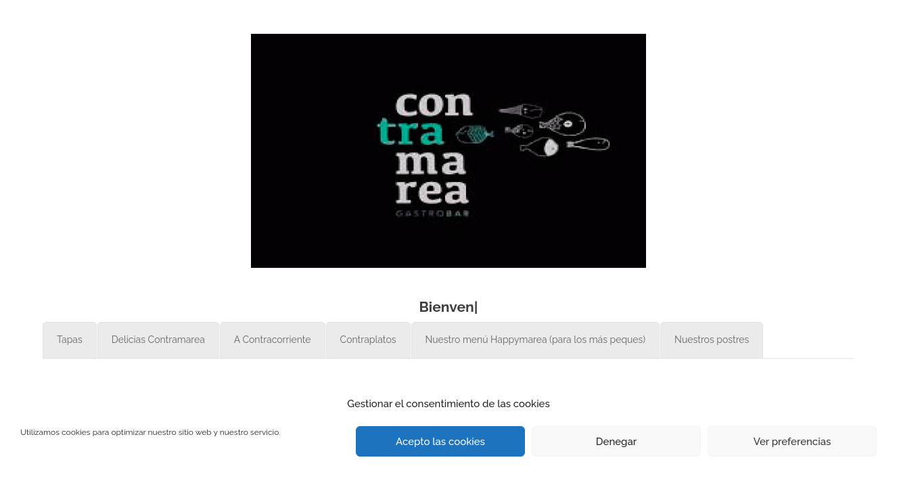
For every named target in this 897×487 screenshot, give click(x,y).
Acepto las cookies (440, 442)
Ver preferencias (792, 442)
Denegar (616, 442)
